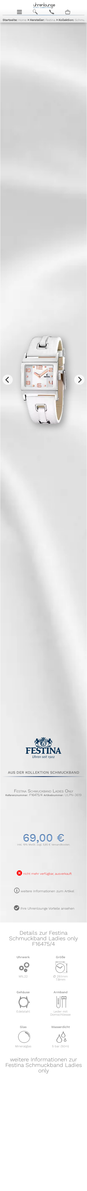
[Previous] (8, 380)
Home (14, 20)
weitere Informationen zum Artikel (47, 891)
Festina (42, 20)
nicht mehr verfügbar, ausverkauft (47, 873)
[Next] (79, 380)
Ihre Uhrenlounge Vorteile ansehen (47, 908)
